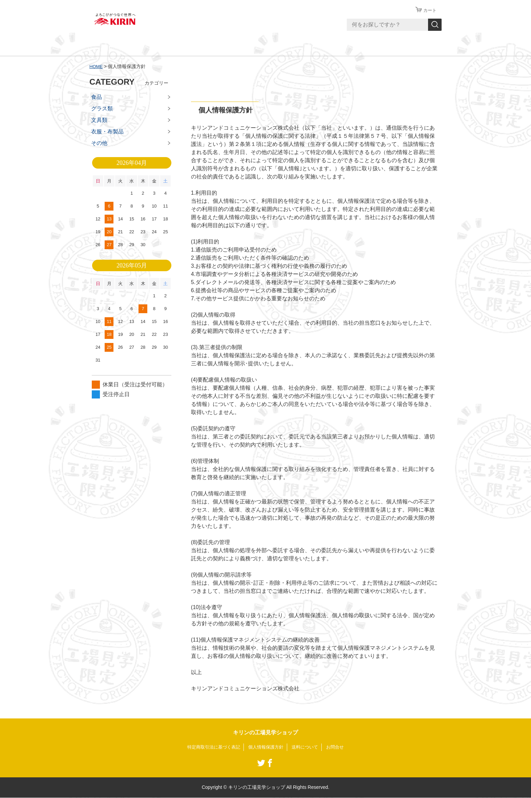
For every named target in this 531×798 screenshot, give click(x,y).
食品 (96, 97)
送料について (307, 747)
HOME (96, 66)
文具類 (99, 120)
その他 (99, 143)
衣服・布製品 (107, 131)
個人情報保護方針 (266, 747)
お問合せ (339, 747)
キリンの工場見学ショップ (265, 732)
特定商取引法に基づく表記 (210, 747)
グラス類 (102, 108)
